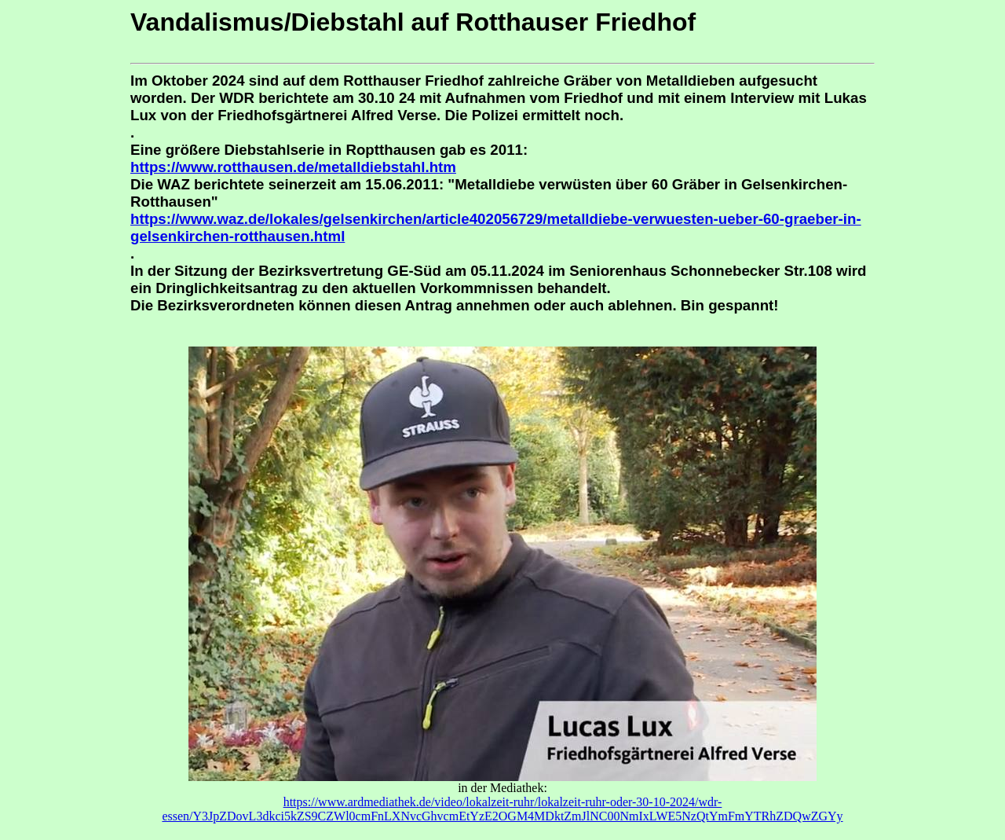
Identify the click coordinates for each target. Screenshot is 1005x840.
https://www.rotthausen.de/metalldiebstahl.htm (293, 167)
